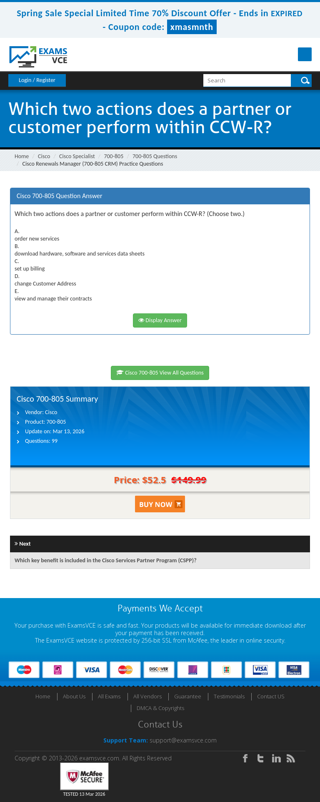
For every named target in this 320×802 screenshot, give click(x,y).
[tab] (160, 196)
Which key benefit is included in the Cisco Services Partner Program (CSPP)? (106, 560)
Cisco (44, 156)
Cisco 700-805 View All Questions (160, 372)
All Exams (109, 696)
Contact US (271, 696)
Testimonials (229, 696)
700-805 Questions (154, 156)
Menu (305, 54)
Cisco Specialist (77, 156)
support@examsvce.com (183, 740)
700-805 (113, 156)
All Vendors (147, 696)
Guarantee (187, 696)
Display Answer (160, 320)
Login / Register (37, 80)
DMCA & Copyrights (160, 708)
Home (22, 156)
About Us (74, 696)
